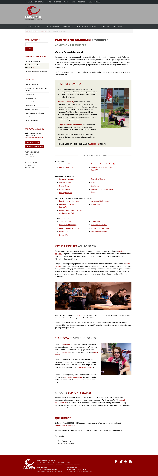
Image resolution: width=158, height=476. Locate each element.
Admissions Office (65, 164)
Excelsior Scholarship (99, 225)
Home (29, 26)
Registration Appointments (69, 201)
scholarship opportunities (73, 377)
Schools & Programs (66, 179)
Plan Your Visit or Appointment (33, 104)
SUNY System (78, 315)
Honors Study (64, 186)
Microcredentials (65, 189)
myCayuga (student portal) (100, 201)
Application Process (52, 26)
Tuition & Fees (68, 26)
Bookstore (95, 186)
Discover (38, 26)
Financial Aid (117, 26)
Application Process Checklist (101, 164)
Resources (43, 31)
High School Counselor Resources (34, 68)
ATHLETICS (81, 2)
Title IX (68, 462)
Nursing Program (65, 193)
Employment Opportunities (72, 464)
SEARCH (29, 49)
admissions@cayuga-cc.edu (65, 426)
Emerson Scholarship (99, 232)
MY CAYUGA (29, 2)
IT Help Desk (95, 204)
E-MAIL (49, 2)
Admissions (35, 31)
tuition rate (66, 352)
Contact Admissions (30, 110)
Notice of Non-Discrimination (45, 464)
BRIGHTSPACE (39, 2)
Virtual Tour (28, 107)
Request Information (30, 100)
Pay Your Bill (63, 232)
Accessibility (59, 464)
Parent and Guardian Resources (34, 64)
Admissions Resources (31, 61)
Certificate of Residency (67, 225)
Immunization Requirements (69, 228)
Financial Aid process (84, 367)
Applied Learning (29, 90)
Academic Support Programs (86, 26)
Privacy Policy (41, 462)
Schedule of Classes (98, 179)
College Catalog (65, 182)
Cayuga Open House (30, 80)
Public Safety (60, 462)
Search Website (32, 40)
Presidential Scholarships (100, 228)
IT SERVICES (58, 2)
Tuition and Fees (65, 221)
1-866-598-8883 (94, 2)
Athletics (94, 182)
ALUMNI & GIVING (69, 2)
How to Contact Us (66, 167)
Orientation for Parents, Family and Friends (36, 84)
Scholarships (104, 26)
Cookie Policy (50, 462)
